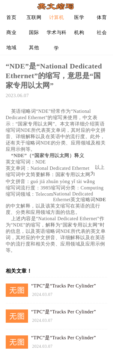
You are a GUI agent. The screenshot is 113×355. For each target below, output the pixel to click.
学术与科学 (57, 35)
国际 (34, 32)
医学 (79, 17)
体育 (102, 17)
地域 (11, 47)
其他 (34, 47)
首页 (11, 17)
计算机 (56, 17)
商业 (11, 32)
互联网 (34, 17)
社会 (102, 32)
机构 (79, 32)
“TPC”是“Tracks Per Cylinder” (63, 285)
